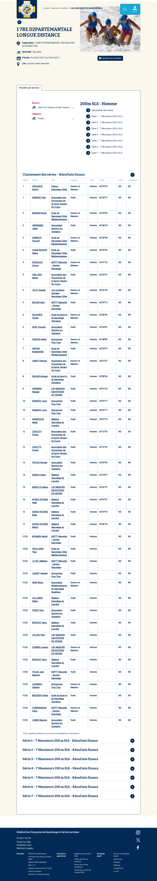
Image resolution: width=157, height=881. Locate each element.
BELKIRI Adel (38, 302)
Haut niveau (118, 859)
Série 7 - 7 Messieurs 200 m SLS (104, 153)
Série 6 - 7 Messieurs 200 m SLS (104, 147)
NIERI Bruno (37, 582)
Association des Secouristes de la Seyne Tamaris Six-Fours (59, 202)
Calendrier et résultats (59, 8)
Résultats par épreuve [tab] (29, 87)
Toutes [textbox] (41, 118)
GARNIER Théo (39, 197)
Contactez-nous (24, 845)
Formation (20, 854)
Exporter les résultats (110, 58)
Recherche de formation (37, 854)
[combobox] (56, 107)
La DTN (116, 871)
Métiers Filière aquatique (37, 862)
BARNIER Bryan (39, 213)
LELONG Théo (38, 635)
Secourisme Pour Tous (56, 341)
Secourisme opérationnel (61, 855)
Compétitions (118, 868)
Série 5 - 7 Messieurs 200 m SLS (104, 141)
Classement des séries (99, 110)
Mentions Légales (25, 848)
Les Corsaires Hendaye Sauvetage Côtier (59, 293)
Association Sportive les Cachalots (57, 228)
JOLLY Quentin (39, 290)
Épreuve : (36, 103)
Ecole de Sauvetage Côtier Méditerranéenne (59, 216)
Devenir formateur (34, 871)
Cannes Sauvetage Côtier (59, 188)
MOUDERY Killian (40, 695)
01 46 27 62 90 (24, 838)
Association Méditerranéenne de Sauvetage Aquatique (59, 587)
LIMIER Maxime (39, 720)
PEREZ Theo (38, 610)
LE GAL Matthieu (39, 561)
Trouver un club (24, 842)
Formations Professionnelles (38, 874)
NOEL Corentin (39, 327)
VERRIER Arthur (39, 339)
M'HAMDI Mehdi (39, 536)
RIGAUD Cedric (39, 475)
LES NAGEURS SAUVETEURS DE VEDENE (58, 391)
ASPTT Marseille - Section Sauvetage (59, 265)
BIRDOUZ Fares (39, 622)
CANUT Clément (39, 361)
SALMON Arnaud (40, 376)
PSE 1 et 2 (32, 865)
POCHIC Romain (39, 462)
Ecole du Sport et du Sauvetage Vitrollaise (59, 318)
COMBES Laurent (40, 647)
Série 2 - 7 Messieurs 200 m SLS (104, 122)
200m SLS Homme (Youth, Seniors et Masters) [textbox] (56, 107)
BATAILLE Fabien (40, 487)
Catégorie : (37, 114)
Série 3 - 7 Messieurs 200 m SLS (104, 128)
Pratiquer (117, 862)
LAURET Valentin (40, 573)
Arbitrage (117, 865)
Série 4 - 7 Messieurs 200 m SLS (104, 135)
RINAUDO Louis (39, 401)
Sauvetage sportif (101, 855)
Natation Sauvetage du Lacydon (57, 422)
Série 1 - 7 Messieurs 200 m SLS (104, 116)
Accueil (46, 8)
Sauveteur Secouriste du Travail (40, 868)
